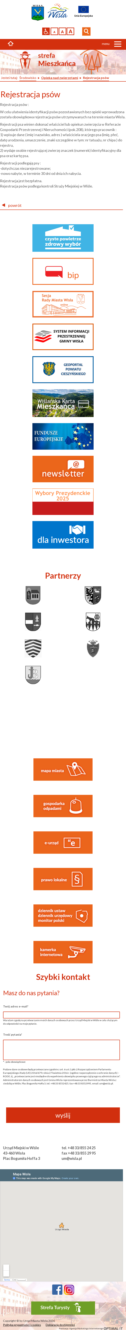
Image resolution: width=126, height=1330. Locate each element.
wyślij (63, 1115)
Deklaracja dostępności (60, 1325)
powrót (12, 205)
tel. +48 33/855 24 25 (79, 1148)
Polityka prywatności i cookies (22, 1325)
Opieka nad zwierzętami (59, 78)
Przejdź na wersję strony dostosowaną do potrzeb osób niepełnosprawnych (46, 31)
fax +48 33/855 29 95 (79, 1153)
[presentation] (61, 1099)
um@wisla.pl (72, 1158)
